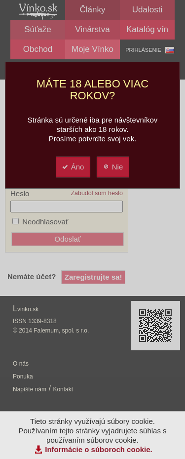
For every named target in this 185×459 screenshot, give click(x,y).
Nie (112, 167)
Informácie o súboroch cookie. (98, 449)
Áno (72, 167)
